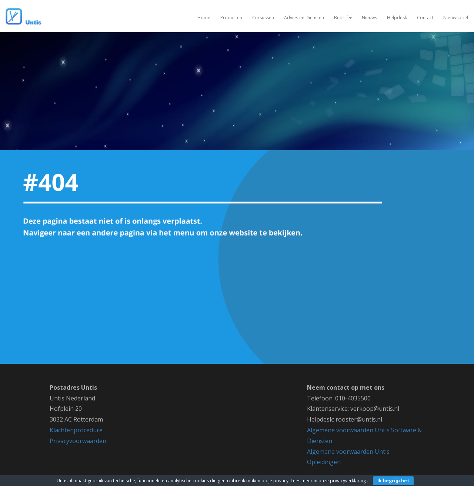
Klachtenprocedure (76, 430)
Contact (425, 17)
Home (203, 17)
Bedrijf (343, 17)
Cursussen (263, 17)
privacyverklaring (348, 480)
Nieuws (369, 17)
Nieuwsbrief (455, 17)
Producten (231, 17)
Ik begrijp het (393, 480)
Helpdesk (397, 17)
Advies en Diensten (304, 17)
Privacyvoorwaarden (78, 441)
